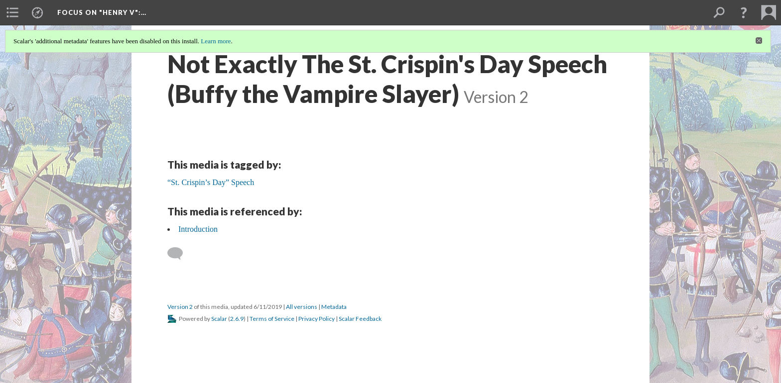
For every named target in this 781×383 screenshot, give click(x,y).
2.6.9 (237, 318)
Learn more (216, 41)
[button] (743, 12)
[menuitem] (12, 12)
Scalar (219, 318)
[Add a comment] (179, 253)
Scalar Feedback (360, 318)
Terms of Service (272, 318)
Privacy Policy (316, 318)
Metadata (334, 306)
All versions (301, 306)
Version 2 (180, 306)
